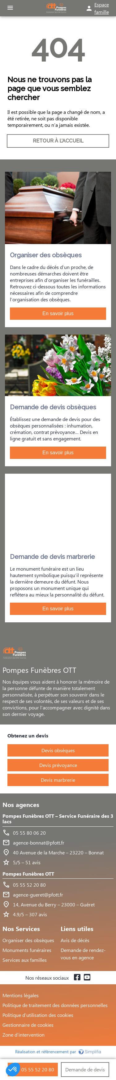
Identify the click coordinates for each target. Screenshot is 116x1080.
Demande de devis (85, 1069)
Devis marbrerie (58, 780)
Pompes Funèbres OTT (28, 874)
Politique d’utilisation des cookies (37, 1015)
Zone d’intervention (23, 1034)
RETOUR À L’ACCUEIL (58, 141)
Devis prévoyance (58, 765)
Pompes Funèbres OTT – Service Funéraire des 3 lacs (57, 819)
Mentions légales (20, 995)
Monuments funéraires (26, 950)
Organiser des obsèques (28, 940)
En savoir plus (58, 313)
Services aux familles (24, 960)
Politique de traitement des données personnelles (55, 1005)
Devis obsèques (58, 750)
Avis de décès (75, 940)
